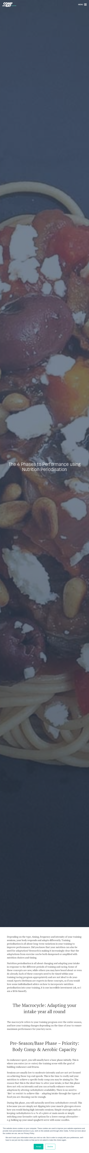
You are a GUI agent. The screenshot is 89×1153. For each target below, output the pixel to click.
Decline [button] (50, 1147)
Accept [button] (38, 1147)
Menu (82, 4)
